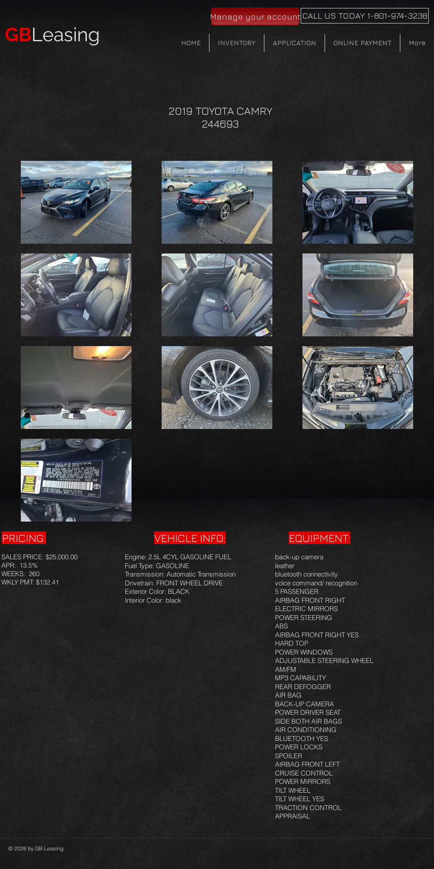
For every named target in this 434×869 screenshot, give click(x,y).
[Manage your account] (255, 16)
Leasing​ (52, 34)
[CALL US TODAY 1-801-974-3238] (365, 15)
